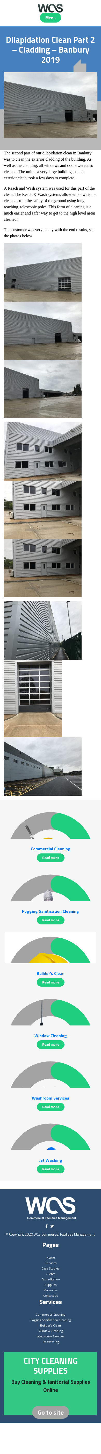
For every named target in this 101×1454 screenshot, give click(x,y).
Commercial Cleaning (50, 1314)
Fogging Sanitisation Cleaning (51, 1319)
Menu (50, 18)
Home (50, 1257)
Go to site (51, 1412)
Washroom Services (50, 1336)
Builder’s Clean (50, 1325)
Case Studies (50, 1268)
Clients (50, 1273)
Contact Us (50, 1295)
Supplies (50, 1284)
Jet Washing (50, 1341)
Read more (50, 857)
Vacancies (50, 1290)
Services (50, 1262)
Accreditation (50, 1279)
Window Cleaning (51, 1330)
